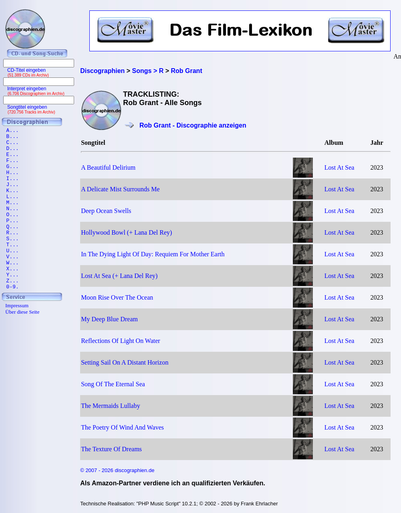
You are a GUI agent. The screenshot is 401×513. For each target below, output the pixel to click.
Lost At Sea (339, 167)
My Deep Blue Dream (109, 319)
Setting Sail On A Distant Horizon (124, 362)
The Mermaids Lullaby (110, 405)
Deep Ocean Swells (106, 210)
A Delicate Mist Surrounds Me (120, 189)
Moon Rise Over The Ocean (117, 297)
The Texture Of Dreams (111, 449)
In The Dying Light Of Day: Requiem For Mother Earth (152, 254)
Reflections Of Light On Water (120, 340)
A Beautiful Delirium (108, 167)
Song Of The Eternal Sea (113, 384)
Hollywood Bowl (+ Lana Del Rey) (126, 232)
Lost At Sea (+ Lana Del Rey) (119, 275)
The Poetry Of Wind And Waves (122, 427)
